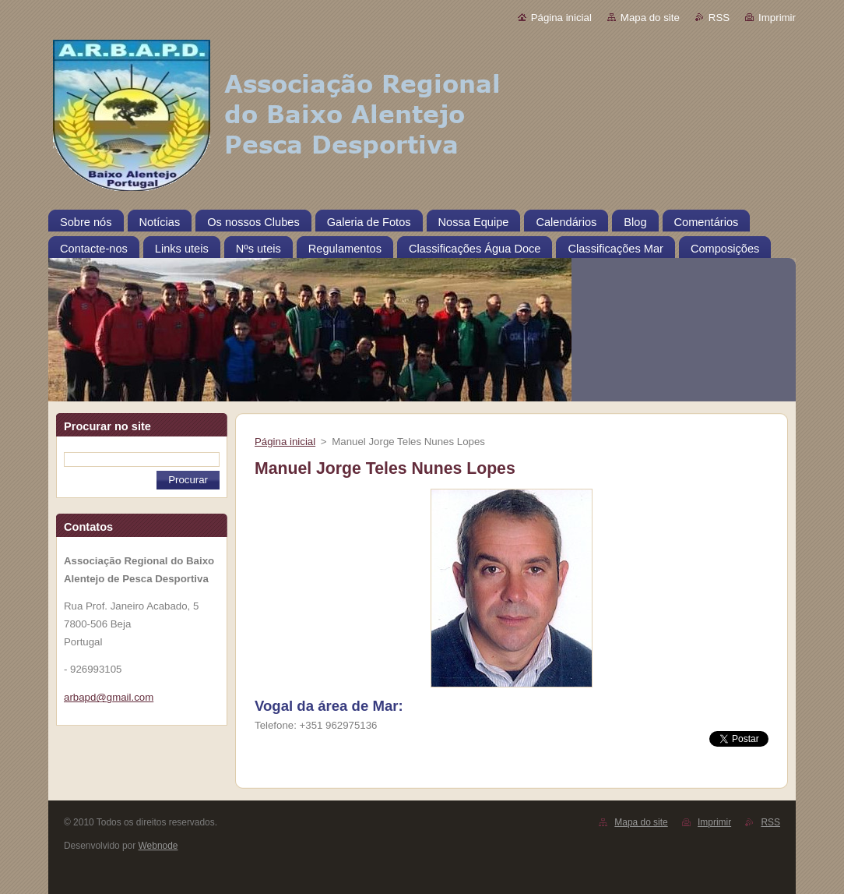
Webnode (158, 845)
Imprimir (777, 17)
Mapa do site (650, 17)
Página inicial (561, 17)
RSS (719, 17)
